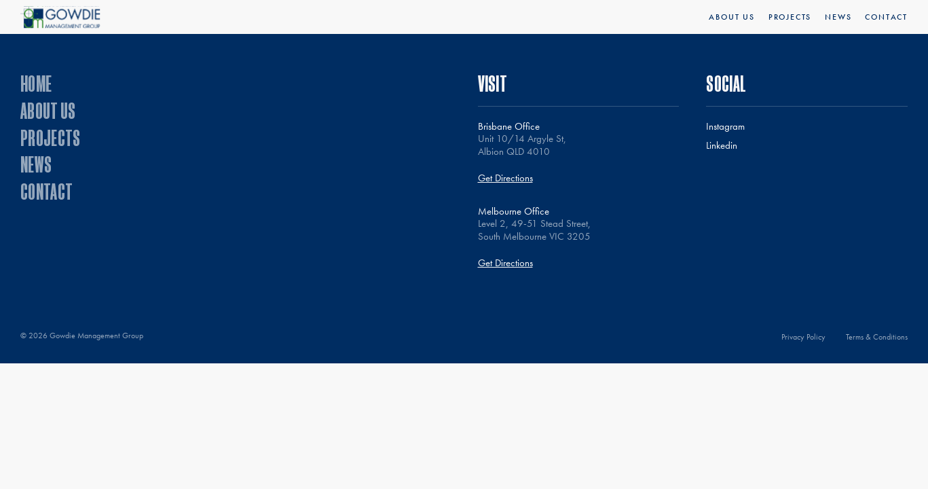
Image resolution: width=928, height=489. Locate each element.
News (838, 17)
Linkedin (721, 145)
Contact (886, 17)
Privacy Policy (803, 336)
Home (36, 83)
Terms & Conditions (877, 336)
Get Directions (505, 178)
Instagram (725, 126)
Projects (789, 17)
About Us (731, 17)
